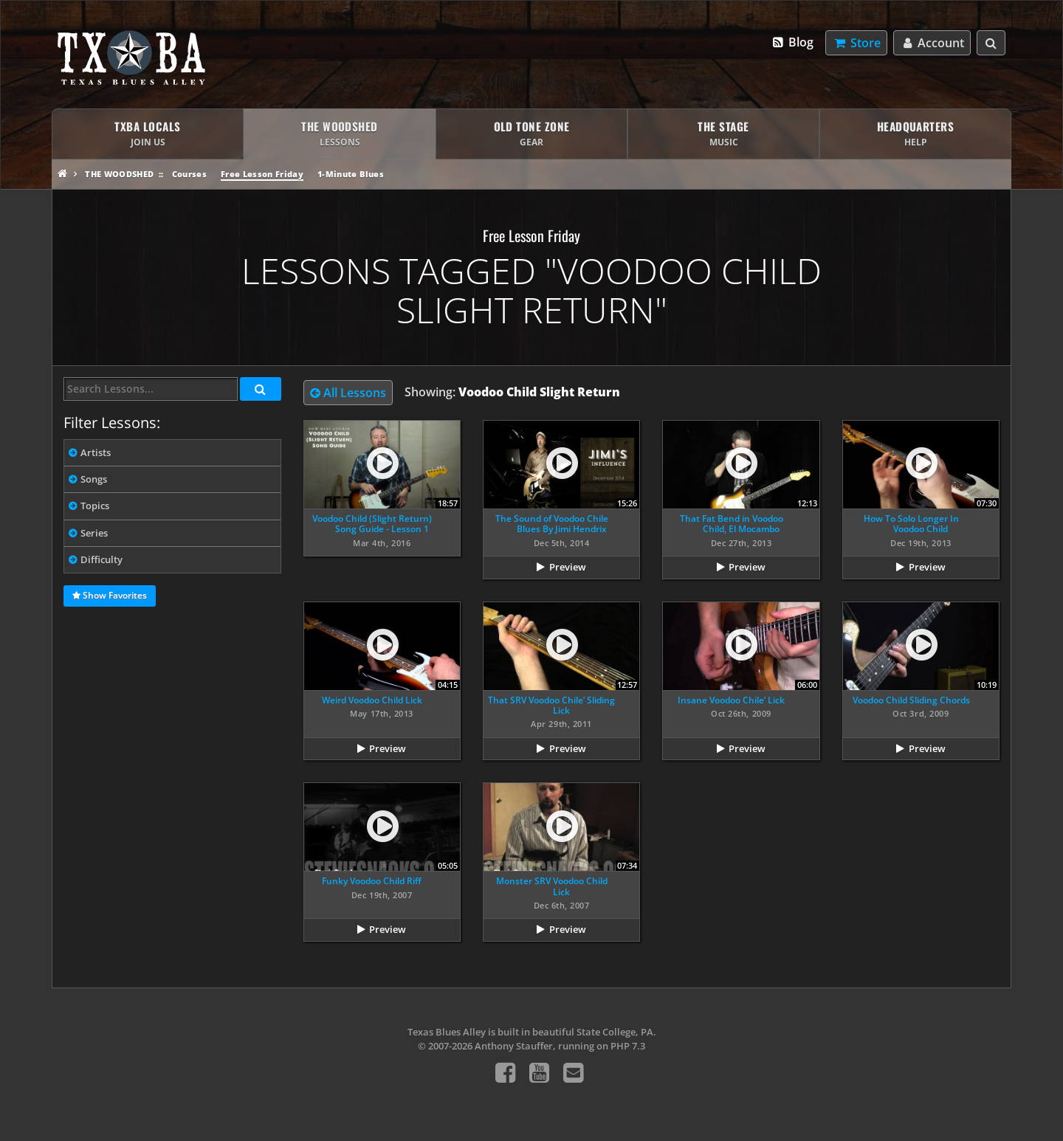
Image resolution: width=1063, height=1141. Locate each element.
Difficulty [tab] (101, 559)
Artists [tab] (95, 452)
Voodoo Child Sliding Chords (911, 700)
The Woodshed (119, 173)
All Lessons (348, 392)
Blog (792, 42)
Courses (189, 173)
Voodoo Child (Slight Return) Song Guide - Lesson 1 (372, 523)
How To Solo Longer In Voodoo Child (911, 523)
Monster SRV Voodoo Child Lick (552, 886)
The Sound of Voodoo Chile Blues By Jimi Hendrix (551, 523)
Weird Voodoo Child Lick (372, 700)
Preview (567, 566)
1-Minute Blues (350, 173)
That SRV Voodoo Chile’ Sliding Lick (551, 705)
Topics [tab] (94, 505)
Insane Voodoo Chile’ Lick (731, 700)
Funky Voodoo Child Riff (372, 881)
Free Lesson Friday (262, 173)
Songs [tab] (93, 479)
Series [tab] (94, 533)
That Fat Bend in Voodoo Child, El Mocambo (731, 523)
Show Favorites (109, 596)
